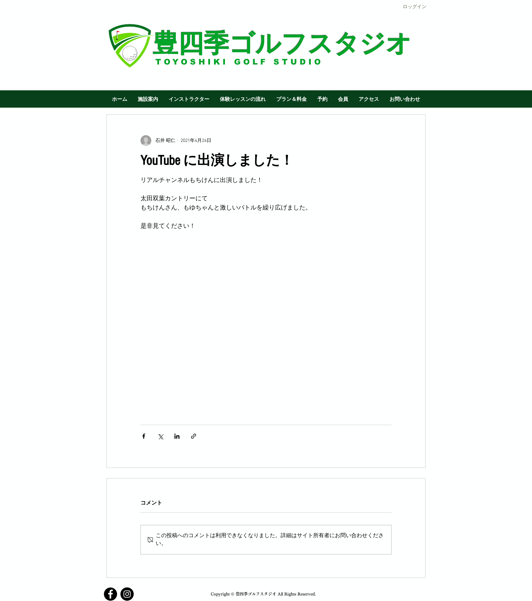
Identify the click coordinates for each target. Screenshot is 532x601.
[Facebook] (110, 594)
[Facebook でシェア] (143, 436)
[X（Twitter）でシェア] (160, 436)
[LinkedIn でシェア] (177, 436)
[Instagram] (127, 594)
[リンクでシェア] (193, 436)
